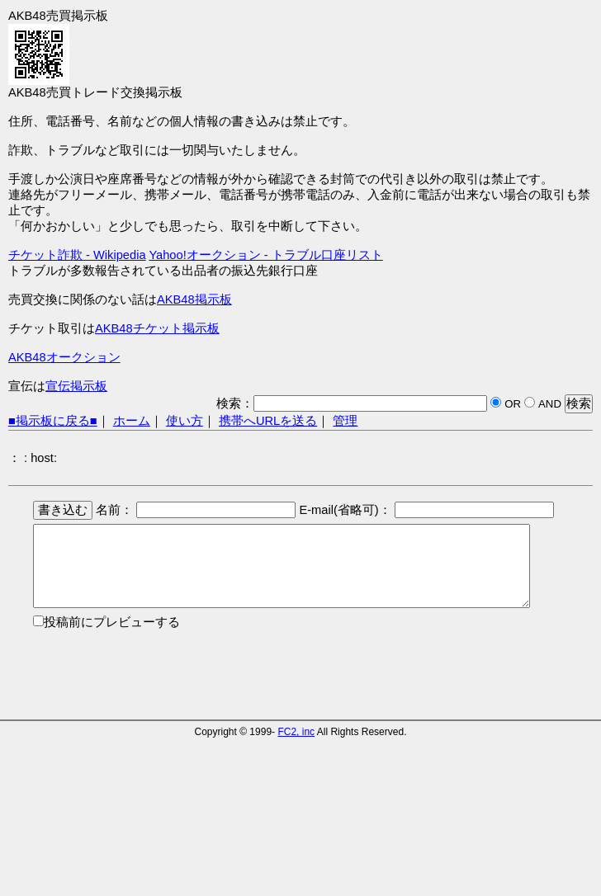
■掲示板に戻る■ (52, 420)
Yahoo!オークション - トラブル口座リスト (265, 255)
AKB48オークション (64, 357)
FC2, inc (296, 732)
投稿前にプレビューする (112, 622)
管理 (345, 420)
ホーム (131, 420)
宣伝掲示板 (76, 386)
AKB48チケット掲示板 (157, 328)
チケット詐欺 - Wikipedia (77, 255)
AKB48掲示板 (194, 299)
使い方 (184, 420)
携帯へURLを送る (268, 420)
